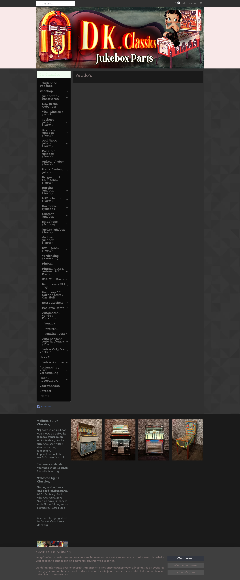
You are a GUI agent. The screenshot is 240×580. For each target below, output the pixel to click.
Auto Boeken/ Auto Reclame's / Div (55, 341)
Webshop (54, 91)
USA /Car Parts (55, 279)
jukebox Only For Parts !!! (54, 351)
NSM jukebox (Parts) (55, 200)
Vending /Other (56, 333)
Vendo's (50, 323)
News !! (45, 357)
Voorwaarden (50, 385)
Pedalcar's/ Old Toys (55, 286)
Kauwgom (51, 328)
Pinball (47, 263)
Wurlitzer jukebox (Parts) (55, 133)
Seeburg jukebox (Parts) (55, 122)
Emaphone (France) (55, 223)
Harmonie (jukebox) (55, 207)
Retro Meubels (55, 302)
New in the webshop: (50, 105)
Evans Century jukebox (55, 171)
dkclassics (44, 406)
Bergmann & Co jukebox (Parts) (55, 180)
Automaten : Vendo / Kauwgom (55, 315)
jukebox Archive (54, 362)
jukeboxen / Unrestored (55, 97)
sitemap (132, 574)
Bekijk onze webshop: (48, 84)
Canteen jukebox (55, 215)
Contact (45, 390)
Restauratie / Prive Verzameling (54, 370)
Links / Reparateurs (54, 379)
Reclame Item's (55, 307)
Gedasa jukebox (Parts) (55, 240)
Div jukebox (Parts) (55, 249)
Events (44, 396)
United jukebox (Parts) (55, 163)
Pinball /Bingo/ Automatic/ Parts (55, 271)
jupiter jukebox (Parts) (55, 231)
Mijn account (192, 4)
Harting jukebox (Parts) (55, 190)
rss (139, 574)
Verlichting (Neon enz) (55, 257)
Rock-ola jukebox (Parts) (55, 154)
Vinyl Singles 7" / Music (55, 113)
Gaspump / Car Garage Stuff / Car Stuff (55, 295)
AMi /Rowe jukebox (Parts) (55, 143)
